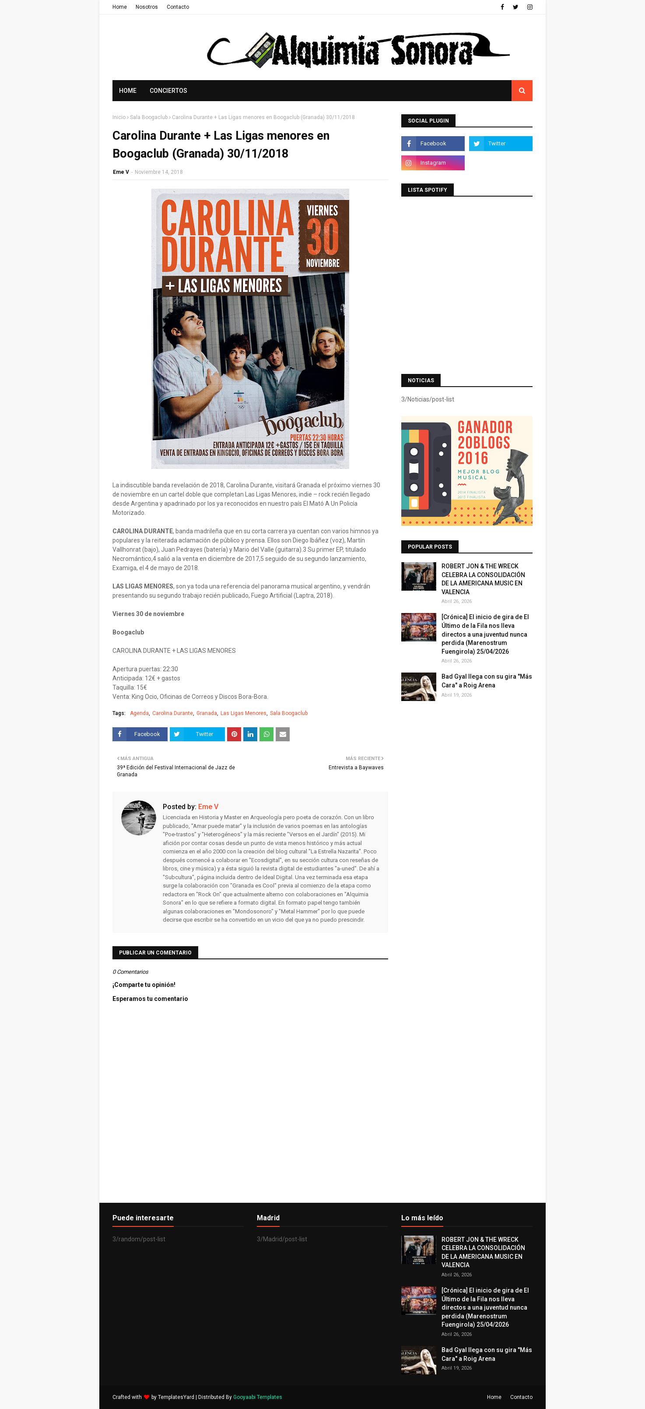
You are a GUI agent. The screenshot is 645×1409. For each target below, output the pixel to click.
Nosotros (147, 7)
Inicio (119, 117)
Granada (206, 713)
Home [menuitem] (128, 90)
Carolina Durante (172, 713)
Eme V (121, 172)
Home (119, 7)
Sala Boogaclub (149, 117)
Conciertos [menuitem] (168, 90)
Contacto (178, 7)
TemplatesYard (176, 1397)
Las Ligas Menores (243, 713)
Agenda (139, 713)
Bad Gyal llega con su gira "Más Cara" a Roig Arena (487, 681)
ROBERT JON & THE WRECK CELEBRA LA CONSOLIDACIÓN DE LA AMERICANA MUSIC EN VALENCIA (483, 579)
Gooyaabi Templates (257, 1397)
